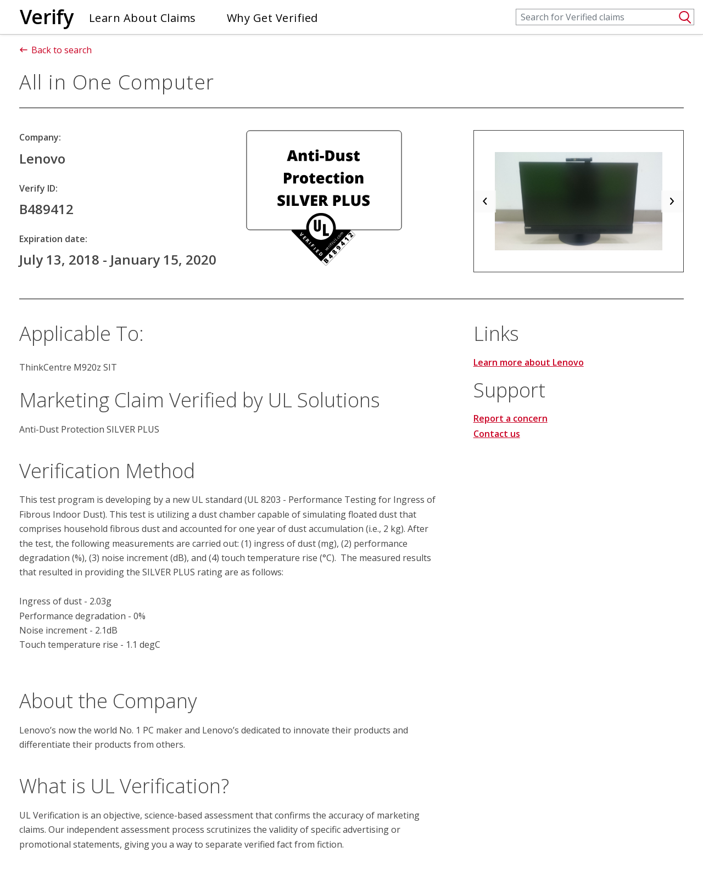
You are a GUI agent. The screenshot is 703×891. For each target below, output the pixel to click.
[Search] (605, 17)
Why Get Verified (272, 17)
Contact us (496, 434)
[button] (485, 201)
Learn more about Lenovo (528, 362)
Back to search (55, 50)
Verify (47, 16)
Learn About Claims (142, 17)
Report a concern (510, 418)
